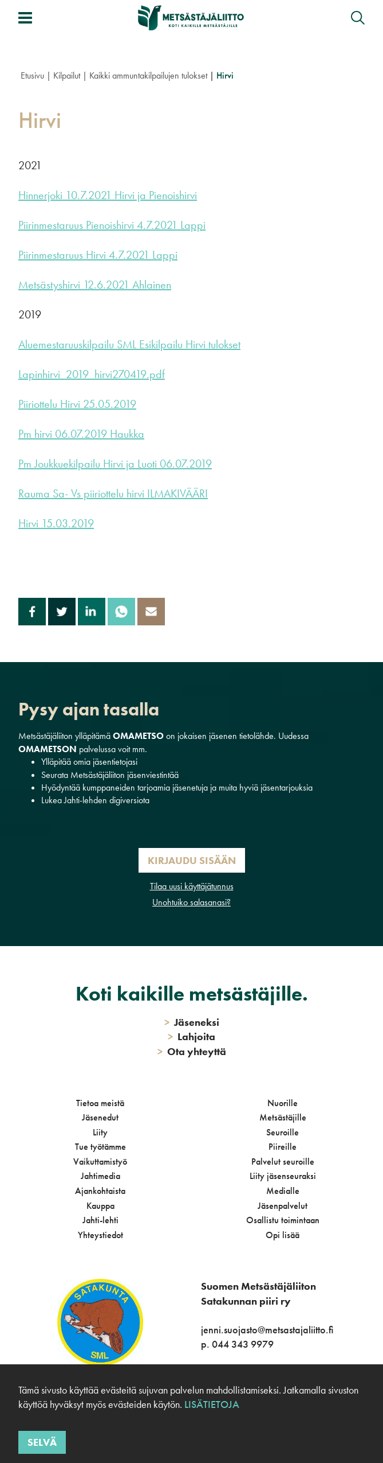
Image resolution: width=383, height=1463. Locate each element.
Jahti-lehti (100, 1220)
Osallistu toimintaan (282, 1220)
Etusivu (32, 75)
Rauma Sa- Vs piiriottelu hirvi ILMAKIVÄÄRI (113, 493)
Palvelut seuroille (282, 1161)
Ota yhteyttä (191, 1051)
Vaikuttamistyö (100, 1161)
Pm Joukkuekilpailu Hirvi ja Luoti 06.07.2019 (115, 463)
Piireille (283, 1147)
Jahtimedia (100, 1176)
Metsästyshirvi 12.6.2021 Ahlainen (94, 284)
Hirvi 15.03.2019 (56, 523)
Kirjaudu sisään (192, 860)
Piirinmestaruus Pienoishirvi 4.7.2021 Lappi (112, 224)
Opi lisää (282, 1235)
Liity (100, 1132)
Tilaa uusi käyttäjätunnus (192, 886)
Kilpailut (66, 75)
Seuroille (282, 1132)
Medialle (282, 1191)
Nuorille (282, 1103)
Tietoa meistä (100, 1103)
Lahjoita (191, 1036)
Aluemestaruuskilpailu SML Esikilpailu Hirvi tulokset (129, 344)
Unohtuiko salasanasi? (191, 902)
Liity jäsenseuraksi (283, 1176)
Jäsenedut (100, 1117)
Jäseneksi (191, 1022)
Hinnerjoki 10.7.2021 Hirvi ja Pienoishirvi (107, 195)
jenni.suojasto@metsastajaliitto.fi (267, 1329)
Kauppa (100, 1206)
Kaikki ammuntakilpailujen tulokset (148, 75)
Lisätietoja (211, 1404)
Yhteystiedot (100, 1235)
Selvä (42, 1442)
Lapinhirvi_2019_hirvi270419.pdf (91, 374)
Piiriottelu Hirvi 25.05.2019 (77, 403)
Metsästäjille (282, 1117)
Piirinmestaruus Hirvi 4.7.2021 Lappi (97, 254)
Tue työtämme (100, 1147)
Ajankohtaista (100, 1191)
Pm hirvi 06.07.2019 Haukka (81, 433)
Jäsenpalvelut (282, 1206)
